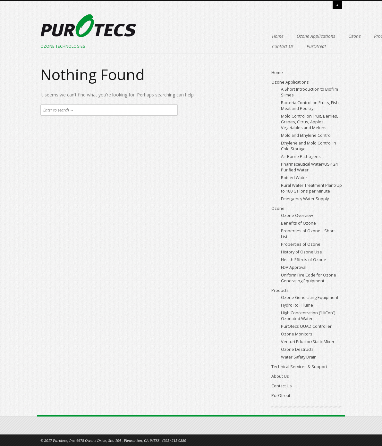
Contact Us (260, 46)
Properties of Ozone (300, 244)
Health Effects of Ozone (303, 259)
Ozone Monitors (296, 334)
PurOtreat (294, 46)
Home (154, 36)
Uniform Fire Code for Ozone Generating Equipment (308, 278)
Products (259, 36)
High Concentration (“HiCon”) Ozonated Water (308, 315)
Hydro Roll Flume (297, 305)
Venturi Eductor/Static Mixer (308, 341)
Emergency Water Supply (305, 199)
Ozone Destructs (297, 349)
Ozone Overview (297, 215)
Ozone (231, 36)
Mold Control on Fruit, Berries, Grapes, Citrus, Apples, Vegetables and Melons (309, 121)
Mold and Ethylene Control (306, 135)
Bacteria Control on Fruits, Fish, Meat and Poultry (310, 105)
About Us (227, 46)
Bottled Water (294, 177)
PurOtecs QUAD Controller (306, 326)
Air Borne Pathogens (301, 156)
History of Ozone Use (301, 252)
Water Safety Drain (299, 357)
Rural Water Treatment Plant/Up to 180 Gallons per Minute (311, 188)
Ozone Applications (193, 36)
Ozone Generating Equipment (309, 297)
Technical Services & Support (177, 46)
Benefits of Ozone (298, 223)
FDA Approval (293, 267)
